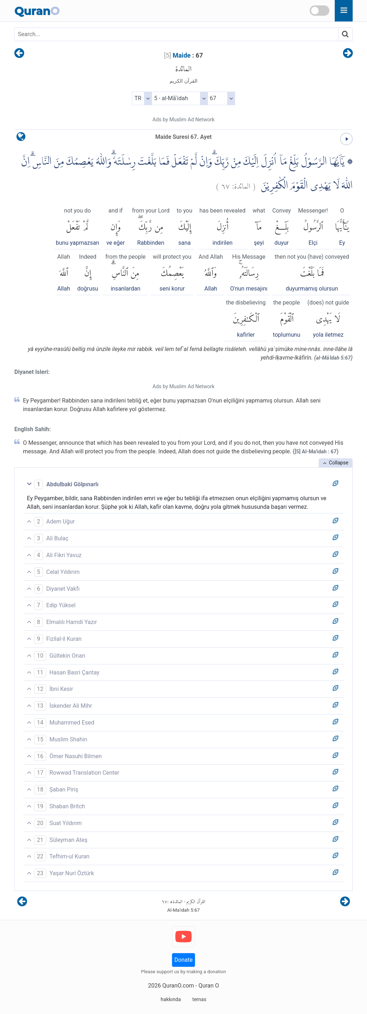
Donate (184, 959)
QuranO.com (178, 985)
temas (199, 999)
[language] (21, 138)
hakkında (171, 999)
